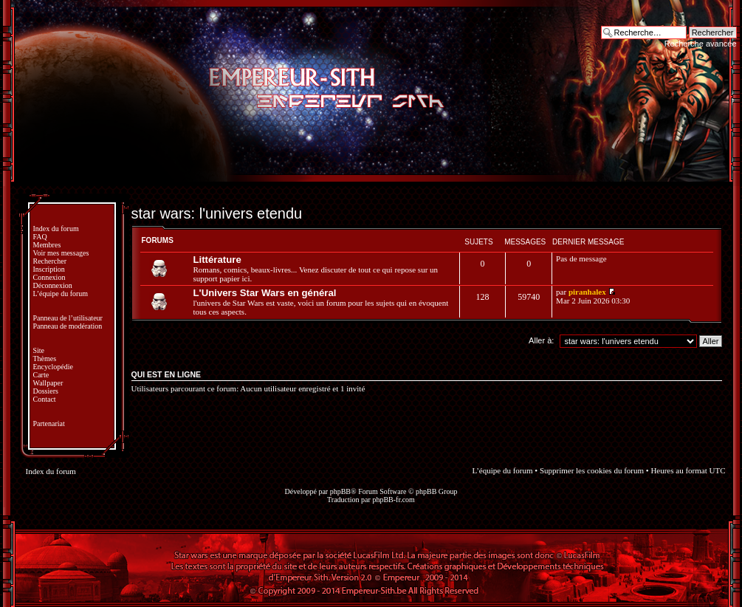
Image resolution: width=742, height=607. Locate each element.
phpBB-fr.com (393, 499)
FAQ (40, 237)
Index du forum (56, 228)
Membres (47, 245)
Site (39, 350)
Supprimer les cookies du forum (592, 470)
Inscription (49, 269)
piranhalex (587, 291)
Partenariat (49, 423)
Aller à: (541, 340)
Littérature (217, 259)
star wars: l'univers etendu (217, 213)
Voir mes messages (61, 253)
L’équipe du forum (61, 293)
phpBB (340, 491)
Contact (44, 399)
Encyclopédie (53, 367)
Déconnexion (52, 285)
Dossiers (45, 391)
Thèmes (45, 358)
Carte (41, 375)
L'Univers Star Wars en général (265, 292)
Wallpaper (48, 383)
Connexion (49, 277)
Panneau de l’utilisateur (68, 318)
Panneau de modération (68, 326)
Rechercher (50, 261)
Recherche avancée (700, 43)
